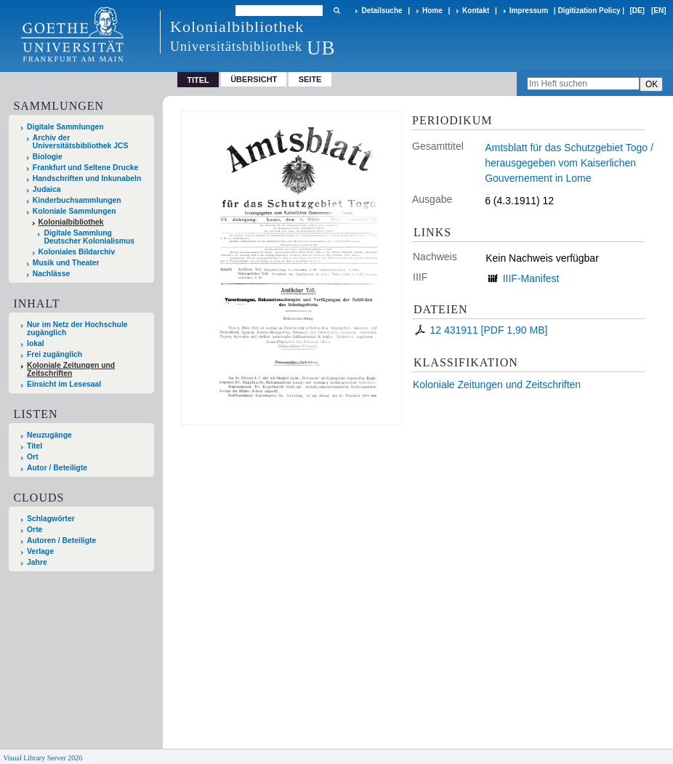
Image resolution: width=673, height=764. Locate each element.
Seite (310, 79)
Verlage (40, 551)
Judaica (47, 189)
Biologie (48, 157)
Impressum (528, 11)
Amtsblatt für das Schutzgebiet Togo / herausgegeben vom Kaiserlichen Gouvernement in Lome (569, 163)
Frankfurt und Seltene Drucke (86, 168)
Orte (34, 530)
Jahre (37, 562)
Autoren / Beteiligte (61, 540)
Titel (34, 446)
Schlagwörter (51, 519)
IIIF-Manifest (531, 278)
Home (432, 11)
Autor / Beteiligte (57, 468)
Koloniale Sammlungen (74, 211)
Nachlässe (51, 274)
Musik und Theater (66, 263)
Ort (33, 457)
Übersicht (253, 79)
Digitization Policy (588, 11)
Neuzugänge (49, 435)
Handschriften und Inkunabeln (87, 178)
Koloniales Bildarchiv (77, 252)
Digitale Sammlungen (65, 127)
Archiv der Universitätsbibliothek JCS (81, 142)
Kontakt (475, 11)
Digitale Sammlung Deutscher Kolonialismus (89, 237)
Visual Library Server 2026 (42, 758)
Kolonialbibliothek (71, 222)
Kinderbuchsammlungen (77, 200)
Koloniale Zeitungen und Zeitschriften (497, 384)
